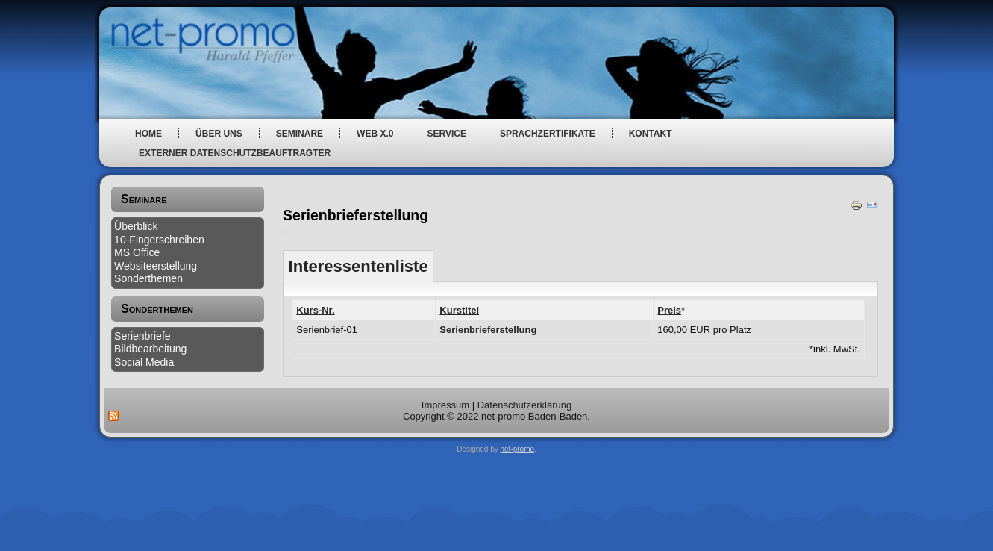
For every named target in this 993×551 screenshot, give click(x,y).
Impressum (445, 405)
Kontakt (650, 133)
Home (148, 133)
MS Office (137, 252)
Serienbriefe (142, 336)
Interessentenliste (358, 266)
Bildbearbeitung (150, 349)
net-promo (518, 449)
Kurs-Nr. (315, 310)
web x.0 (375, 133)
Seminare (299, 133)
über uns (218, 133)
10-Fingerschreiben (159, 240)
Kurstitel (459, 310)
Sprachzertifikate (547, 133)
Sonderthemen (148, 278)
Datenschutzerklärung (524, 405)
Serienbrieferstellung (487, 329)
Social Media (144, 362)
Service (446, 133)
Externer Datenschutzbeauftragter (235, 153)
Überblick (135, 226)
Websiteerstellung (155, 266)
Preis (669, 310)
